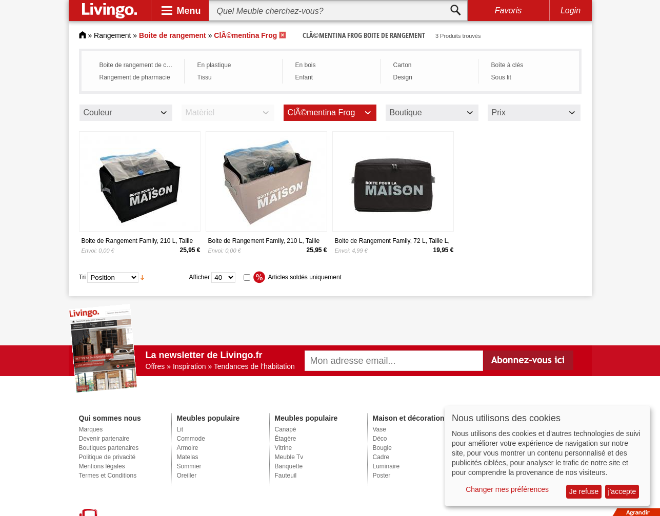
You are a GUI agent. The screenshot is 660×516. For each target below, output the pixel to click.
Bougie (382, 447)
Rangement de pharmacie (134, 77)
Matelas (187, 457)
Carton (402, 65)
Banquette (289, 466)
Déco (380, 438)
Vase (379, 429)
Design (402, 77)
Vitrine (283, 447)
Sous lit (501, 77)
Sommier (189, 466)
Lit (180, 429)
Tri (82, 277)
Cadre (381, 457)
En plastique (214, 65)
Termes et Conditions (108, 475)
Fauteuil (286, 475)
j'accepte (622, 491)
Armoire (187, 447)
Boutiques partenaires (109, 447)
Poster (382, 475)
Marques (91, 429)
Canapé (285, 429)
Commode (191, 438)
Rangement (112, 35)
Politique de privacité (107, 457)
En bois (305, 65)
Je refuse (584, 491)
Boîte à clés (507, 65)
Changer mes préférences (507, 489)
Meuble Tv (289, 457)
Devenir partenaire (104, 438)
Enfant (304, 77)
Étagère (285, 438)
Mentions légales (102, 466)
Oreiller (187, 475)
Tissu (204, 77)
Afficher (199, 277)
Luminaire (386, 466)
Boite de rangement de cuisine (139, 65)
